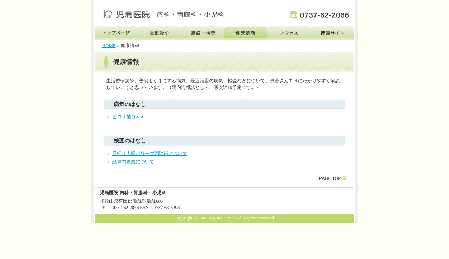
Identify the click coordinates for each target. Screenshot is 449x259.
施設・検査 (202, 33)
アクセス (288, 33)
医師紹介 (159, 33)
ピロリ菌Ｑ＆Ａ (128, 116)
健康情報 (245, 33)
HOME (109, 45)
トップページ (116, 33)
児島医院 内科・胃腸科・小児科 (160, 13)
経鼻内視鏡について (133, 161)
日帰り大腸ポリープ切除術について (149, 153)
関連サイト (332, 33)
